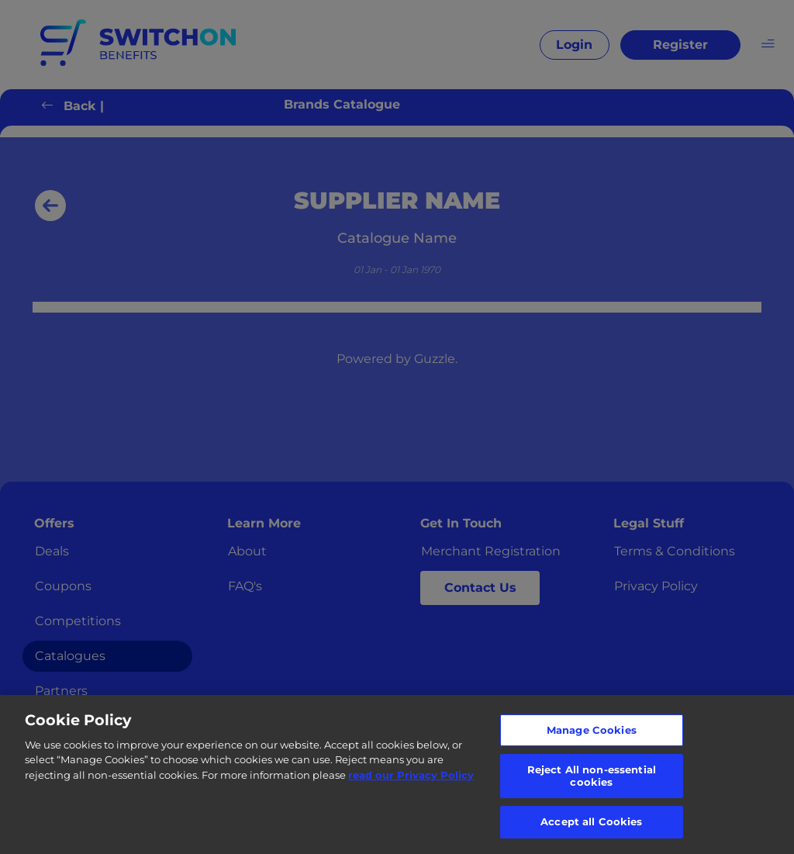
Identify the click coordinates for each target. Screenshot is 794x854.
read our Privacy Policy (411, 775)
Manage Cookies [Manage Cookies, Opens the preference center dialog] (592, 730)
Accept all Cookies (591, 821)
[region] (397, 774)
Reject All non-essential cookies (591, 775)
